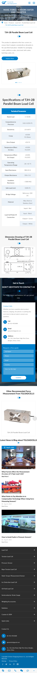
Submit (18, 378)
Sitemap (4, 661)
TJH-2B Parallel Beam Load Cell (14, 25)
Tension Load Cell (19, 556)
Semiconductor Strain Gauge (19, 595)
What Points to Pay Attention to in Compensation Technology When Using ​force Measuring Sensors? (18, 498)
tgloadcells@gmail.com (13, 642)
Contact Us (5, 629)
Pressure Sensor (19, 563)
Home (5, 22)
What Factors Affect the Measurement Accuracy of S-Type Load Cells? (15, 473)
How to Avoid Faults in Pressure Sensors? (16, 537)
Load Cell (18, 22)
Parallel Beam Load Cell (28, 22)
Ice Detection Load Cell (19, 582)
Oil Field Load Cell (19, 588)
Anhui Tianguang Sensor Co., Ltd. (18, 656)
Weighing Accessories (19, 601)
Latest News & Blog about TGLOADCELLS (18, 440)
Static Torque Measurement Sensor (19, 576)
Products (11, 22)
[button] (17, 82)
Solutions (19, 608)
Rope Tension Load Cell (19, 569)
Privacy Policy (13, 661)
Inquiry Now (10, 58)
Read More (5, 476)
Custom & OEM (19, 614)
